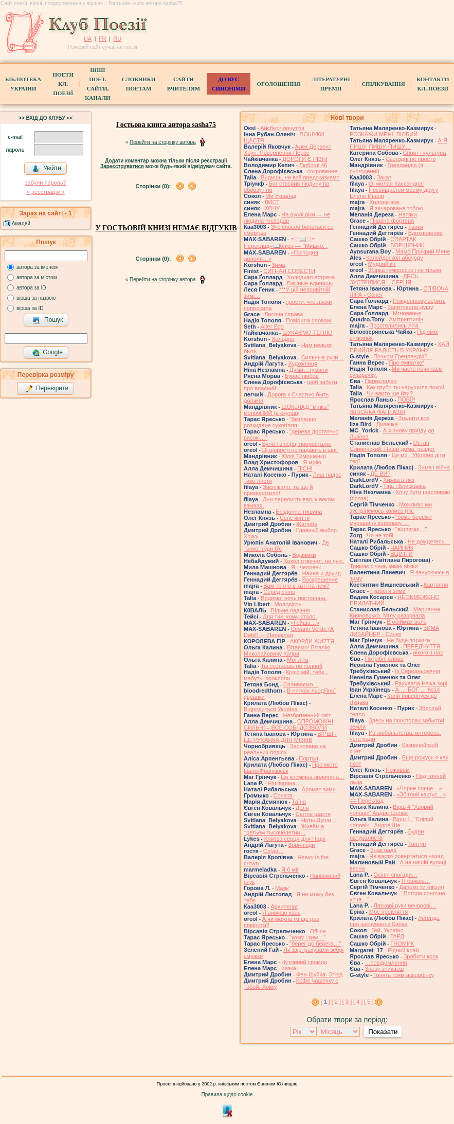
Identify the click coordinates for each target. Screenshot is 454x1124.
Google (47, 353)
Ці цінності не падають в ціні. (300, 450)
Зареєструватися (122, 166)
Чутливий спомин (304, 962)
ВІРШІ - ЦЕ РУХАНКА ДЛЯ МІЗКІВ (290, 737)
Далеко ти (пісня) (421, 887)
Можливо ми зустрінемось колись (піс (391, 507)
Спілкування (383, 84)
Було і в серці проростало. (297, 444)
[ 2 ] (336, 1002)
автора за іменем (37, 267)
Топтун (417, 844)
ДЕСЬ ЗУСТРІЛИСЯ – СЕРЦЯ (384, 279)
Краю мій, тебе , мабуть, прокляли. (286, 675)
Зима (278, 265)
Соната (283, 795)
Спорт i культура (424, 153)
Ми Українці (280, 196)
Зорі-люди (301, 845)
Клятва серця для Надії (295, 839)
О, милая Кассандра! (396, 183)
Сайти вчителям (183, 84)
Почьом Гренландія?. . (402, 356)
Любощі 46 (313, 165)
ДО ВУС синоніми (228, 84)
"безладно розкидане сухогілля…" (280, 422)
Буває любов (302, 376)
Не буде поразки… (411, 640)
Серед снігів (279, 592)
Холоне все (384, 202)
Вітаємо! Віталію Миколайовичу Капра (287, 650)
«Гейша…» (304, 623)
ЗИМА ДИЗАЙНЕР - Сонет (394, 631)
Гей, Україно (387, 930)
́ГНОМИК (402, 943)
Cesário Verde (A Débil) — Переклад (289, 632)
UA (88, 38)
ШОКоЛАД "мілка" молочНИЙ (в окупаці (286, 410)
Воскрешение (320, 579)
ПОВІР (406, 399)
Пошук (47, 320)
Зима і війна (434, 467)
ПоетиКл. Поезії (63, 83)
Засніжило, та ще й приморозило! (278, 490)
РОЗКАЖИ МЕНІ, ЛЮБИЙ (383, 134)
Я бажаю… (416, 881)
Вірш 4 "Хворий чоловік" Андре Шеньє (391, 810)
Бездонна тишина (299, 512)
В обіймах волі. (406, 622)
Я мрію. (312, 462)
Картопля (436, 585)
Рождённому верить (419, 301)
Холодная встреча (311, 277)
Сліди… (273, 851)
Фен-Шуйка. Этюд (319, 974)
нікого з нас (428, 652)
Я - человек (306, 567)
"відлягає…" (411, 529)
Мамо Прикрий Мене (422, 251)
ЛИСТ (271, 202)
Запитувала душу (410, 307)
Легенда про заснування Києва (395, 921)
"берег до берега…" (315, 943)
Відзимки (304, 555)
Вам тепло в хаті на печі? (296, 586)
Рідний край (403, 950)
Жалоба (306, 524)
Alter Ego (272, 326)
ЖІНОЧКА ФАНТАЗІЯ (377, 412)
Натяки (407, 214)
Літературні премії (331, 84)
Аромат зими (319, 789)
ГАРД (397, 936)
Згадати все (413, 418)
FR (102, 38)
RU (117, 38)
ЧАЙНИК (401, 548)
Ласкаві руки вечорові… (405, 905)
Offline (318, 931)
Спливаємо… (301, 684)
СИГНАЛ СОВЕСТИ (289, 271)
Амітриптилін (406, 319)
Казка (288, 968)
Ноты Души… (319, 820)
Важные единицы (310, 283)
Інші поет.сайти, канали (97, 84)
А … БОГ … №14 (417, 689)
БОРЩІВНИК (407, 245)
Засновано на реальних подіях (285, 749)
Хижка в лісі (398, 480)
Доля (302, 808)
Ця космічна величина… (312, 777)
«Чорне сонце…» (419, 788)
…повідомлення (386, 962)
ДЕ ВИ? (380, 473)
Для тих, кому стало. (290, 616)
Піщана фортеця (392, 220)
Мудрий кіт (382, 264)
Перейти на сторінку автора (163, 142)
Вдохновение (425, 233)
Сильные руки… (322, 357)
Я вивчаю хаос (281, 913)
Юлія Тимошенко (303, 456)
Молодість (287, 604)
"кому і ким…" (307, 937)
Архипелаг (284, 906)
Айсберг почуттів (282, 128)
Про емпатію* (406, 362)
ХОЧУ (272, 208)
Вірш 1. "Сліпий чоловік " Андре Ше (391, 822)
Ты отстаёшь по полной (291, 666)
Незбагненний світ (307, 715)
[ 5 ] (368, 1002)
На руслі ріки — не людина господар (287, 217)
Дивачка (387, 424)
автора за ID (31, 288)
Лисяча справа (283, 314)
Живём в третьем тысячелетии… (284, 829)
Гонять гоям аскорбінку (403, 975)
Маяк (281, 888)
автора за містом (36, 277)
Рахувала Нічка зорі (421, 683)
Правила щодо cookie (227, 1094)
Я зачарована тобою (396, 208)
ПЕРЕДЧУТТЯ (421, 646)
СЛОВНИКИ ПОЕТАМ (138, 84)
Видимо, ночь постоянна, (293, 598)
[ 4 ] (357, 1002)
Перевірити (46, 389)
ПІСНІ (305, 468)
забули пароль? (45, 182)
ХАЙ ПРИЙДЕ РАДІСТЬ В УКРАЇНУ (399, 347)
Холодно (282, 339)
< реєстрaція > (45, 192)
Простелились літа (394, 325)
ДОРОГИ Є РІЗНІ (305, 159)
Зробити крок (421, 956)
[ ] (325, 1002)
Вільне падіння (290, 610)
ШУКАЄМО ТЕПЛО (307, 333)
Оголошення (278, 84)
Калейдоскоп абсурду (394, 258)
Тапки (415, 227)
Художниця (302, 363)
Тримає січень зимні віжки (383, 566)
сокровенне (322, 171)
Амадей (21, 223)
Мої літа (297, 660)
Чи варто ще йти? (390, 393)
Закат (383, 177)
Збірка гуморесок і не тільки (404, 270)
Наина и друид (321, 573)
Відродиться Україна (271, 709)
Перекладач (380, 381)
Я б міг (290, 869)
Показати (382, 1032)
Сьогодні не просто (410, 159)
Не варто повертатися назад (406, 856)
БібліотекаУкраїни (23, 84)
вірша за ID (29, 308)
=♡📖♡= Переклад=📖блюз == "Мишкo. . (286, 242)
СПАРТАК (403, 239)
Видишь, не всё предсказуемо (300, 177)
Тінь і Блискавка (404, 486)
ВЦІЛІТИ (401, 554)
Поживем (398, 770)
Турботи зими (388, 591)
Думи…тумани (308, 370)
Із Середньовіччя (417, 671)
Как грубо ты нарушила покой (405, 387)
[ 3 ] (347, 1002)
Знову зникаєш (384, 969)
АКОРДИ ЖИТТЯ (312, 641)
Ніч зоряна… (284, 783)
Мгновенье (407, 313)
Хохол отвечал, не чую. (313, 561)
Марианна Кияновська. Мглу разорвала (395, 612)
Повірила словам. (309, 320)
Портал (308, 758)
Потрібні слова (384, 659)
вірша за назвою (36, 298)
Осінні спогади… (395, 875)
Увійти (46, 169)
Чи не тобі (380, 535)
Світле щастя (313, 814)
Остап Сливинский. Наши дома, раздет (392, 446)
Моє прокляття (388, 912)
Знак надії (383, 850)
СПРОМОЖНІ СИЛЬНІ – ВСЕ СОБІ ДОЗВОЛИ (288, 724)
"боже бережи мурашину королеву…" (391, 520)
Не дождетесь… (429, 541)
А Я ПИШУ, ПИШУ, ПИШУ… (398, 143)
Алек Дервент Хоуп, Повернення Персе (287, 149)
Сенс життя (295, 518)
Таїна (299, 802)
